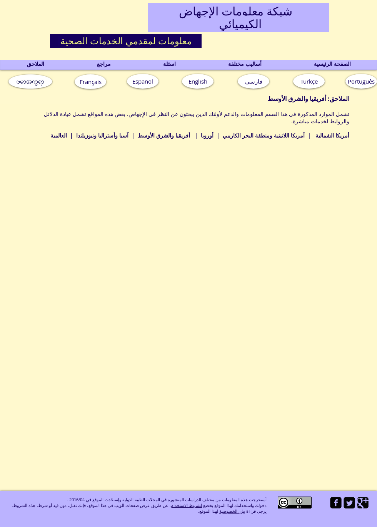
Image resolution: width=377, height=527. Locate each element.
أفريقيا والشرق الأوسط (164, 135)
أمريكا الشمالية (332, 135)
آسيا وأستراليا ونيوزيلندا (102, 135)
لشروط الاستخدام (186, 505)
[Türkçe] (309, 81)
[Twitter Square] (349, 503)
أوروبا (207, 135)
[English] (198, 81)
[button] (361, 81)
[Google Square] (363, 503)
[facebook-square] (336, 503)
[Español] (142, 81)
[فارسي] (253, 81)
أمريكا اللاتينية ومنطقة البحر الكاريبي (264, 135)
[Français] (90, 81)
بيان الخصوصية (232, 511)
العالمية (58, 135)
